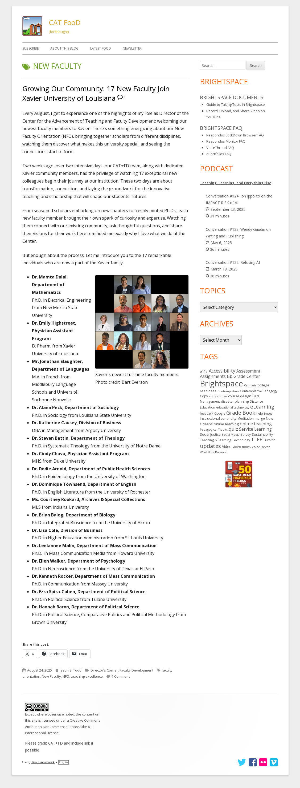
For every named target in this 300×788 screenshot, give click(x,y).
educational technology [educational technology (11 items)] (232, 407)
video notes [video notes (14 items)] (242, 446)
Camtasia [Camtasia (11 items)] (250, 385)
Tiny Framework (43, 762)
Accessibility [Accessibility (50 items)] (222, 370)
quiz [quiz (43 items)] (233, 429)
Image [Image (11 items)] (268, 413)
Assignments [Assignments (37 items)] (213, 376)
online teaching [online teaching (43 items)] (256, 424)
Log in (63, 762)
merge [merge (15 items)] (260, 418)
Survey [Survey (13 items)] (246, 435)
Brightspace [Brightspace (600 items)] (221, 383)
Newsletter (132, 48)
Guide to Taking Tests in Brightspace (235, 104)
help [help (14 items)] (259, 413)
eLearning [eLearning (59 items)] (262, 406)
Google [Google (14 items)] (219, 413)
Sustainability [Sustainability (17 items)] (262, 434)
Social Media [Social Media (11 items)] (231, 435)
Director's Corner (104, 670)
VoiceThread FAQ (220, 147)
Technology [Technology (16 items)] (241, 440)
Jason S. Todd (70, 670)
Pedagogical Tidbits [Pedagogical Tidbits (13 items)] (214, 429)
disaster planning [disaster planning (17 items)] (235, 401)
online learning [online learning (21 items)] (226, 424)
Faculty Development (136, 670)
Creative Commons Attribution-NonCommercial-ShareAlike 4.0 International (62, 726)
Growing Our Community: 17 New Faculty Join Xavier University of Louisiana (96, 93)
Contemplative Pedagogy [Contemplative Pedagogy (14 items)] (258, 391)
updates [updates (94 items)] (210, 446)
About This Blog (64, 48)
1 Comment (121, 676)
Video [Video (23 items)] (227, 446)
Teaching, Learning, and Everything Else (235, 182)
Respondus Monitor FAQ (225, 141)
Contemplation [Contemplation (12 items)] (228, 391)
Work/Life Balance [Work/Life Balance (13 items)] (213, 452)
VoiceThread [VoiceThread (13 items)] (261, 447)
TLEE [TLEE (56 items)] (256, 439)
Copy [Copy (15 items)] (204, 396)
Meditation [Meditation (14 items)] (245, 418)
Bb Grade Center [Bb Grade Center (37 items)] (243, 376)
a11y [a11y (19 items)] (204, 371)
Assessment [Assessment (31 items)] (248, 371)
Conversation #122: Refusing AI (233, 262)
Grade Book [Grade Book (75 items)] (240, 412)
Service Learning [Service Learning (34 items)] (255, 429)
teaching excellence (87, 676)
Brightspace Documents (231, 97)
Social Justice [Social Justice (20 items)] (210, 434)
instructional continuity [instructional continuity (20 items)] (218, 418)
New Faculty (51, 676)
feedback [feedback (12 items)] (206, 413)
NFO (66, 676)
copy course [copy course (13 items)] (218, 396)
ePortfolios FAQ (218, 153)
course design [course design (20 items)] (239, 396)
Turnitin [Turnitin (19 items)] (269, 440)
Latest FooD (100, 48)
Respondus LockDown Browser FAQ (235, 135)
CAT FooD (65, 22)
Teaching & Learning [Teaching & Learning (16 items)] (215, 440)
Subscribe (30, 48)
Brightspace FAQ (221, 128)
